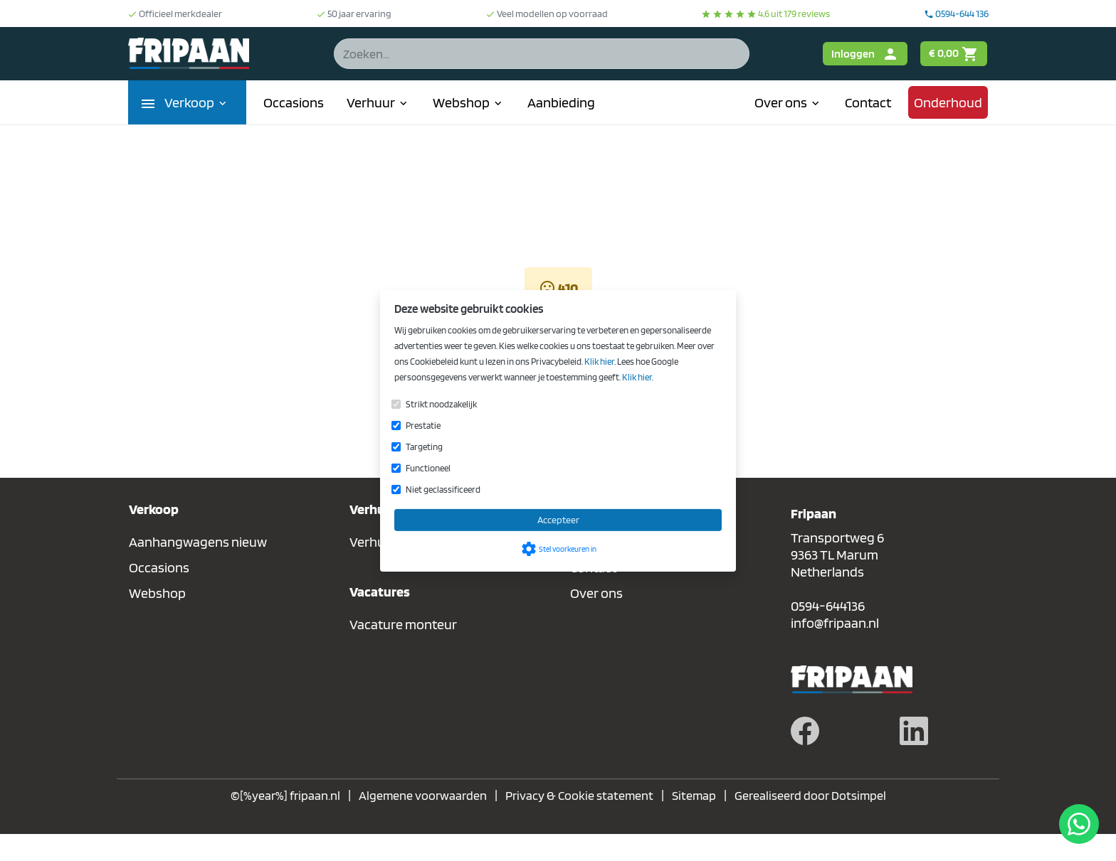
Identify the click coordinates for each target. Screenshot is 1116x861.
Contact (868, 102)
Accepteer (558, 519)
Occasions (293, 102)
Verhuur (378, 102)
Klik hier (599, 361)
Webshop (469, 102)
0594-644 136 (956, 13)
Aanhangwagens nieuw (198, 541)
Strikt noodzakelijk (441, 404)
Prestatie (423, 425)
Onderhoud (948, 102)
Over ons (788, 102)
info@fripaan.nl (835, 622)
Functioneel (428, 468)
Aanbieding (561, 102)
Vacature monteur (403, 624)
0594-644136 (828, 605)
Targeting (424, 447)
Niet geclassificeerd (443, 489)
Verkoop (196, 102)
